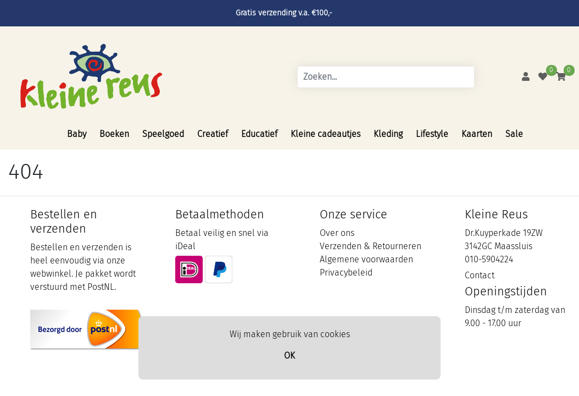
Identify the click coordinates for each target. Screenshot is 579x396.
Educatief (259, 134)
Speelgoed (163, 134)
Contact (479, 275)
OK (289, 355)
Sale (514, 134)
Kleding (388, 134)
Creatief (212, 134)
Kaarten (476, 134)
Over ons (337, 233)
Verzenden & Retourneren (370, 246)
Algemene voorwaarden (366, 259)
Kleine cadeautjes (325, 134)
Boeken (114, 134)
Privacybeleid (346, 272)
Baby (76, 134)
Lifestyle (432, 134)
